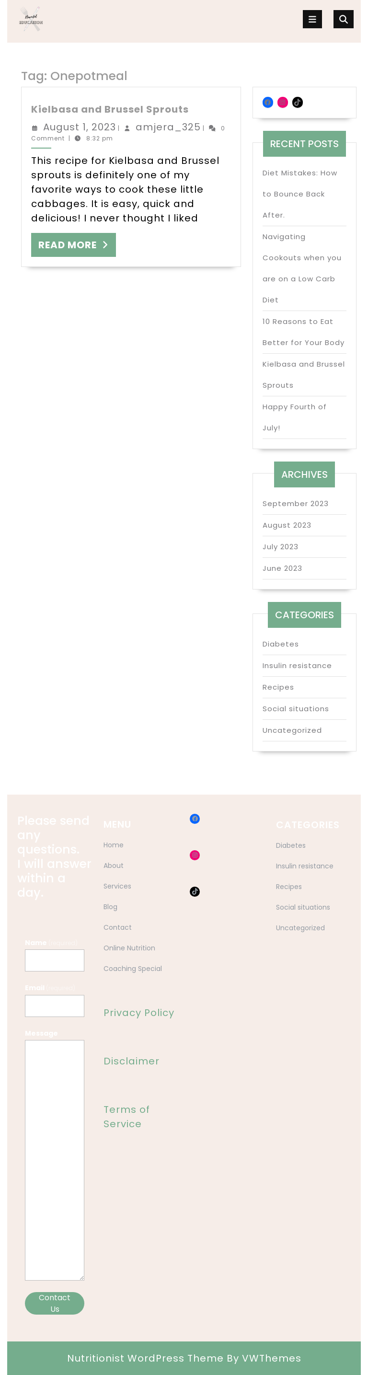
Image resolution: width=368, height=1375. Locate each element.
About (114, 865)
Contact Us (54, 1303)
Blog (110, 907)
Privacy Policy (139, 1012)
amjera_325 (168, 127)
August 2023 (287, 525)
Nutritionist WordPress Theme (145, 1358)
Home (114, 845)
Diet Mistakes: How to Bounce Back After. (300, 194)
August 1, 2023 (79, 127)
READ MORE (77, 247)
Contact (118, 927)
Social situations (296, 709)
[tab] (312, 19)
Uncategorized (292, 730)
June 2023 (282, 568)
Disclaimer (132, 1061)
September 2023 (296, 503)
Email (50, 988)
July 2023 (281, 547)
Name (51, 942)
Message (41, 1033)
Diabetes (281, 644)
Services (117, 886)
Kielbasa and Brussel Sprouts (110, 109)
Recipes (278, 687)
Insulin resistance (297, 665)
